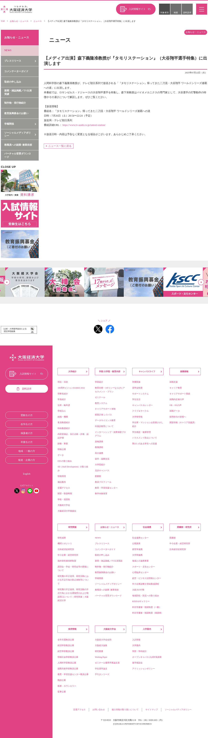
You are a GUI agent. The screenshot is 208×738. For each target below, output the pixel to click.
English (26, 474)
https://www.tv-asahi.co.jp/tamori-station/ (84, 125)
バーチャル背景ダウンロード (17, 155)
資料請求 (187, 12)
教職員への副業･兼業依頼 (18, 145)
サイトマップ (151, 709)
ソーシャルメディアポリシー (178, 709)
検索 (176, 12)
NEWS (7, 50)
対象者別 (164, 12)
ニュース (38, 21)
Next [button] (201, 282)
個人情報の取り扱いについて (125, 709)
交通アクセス (79, 709)
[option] (104, 282)
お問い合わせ (98, 709)
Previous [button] (6, 282)
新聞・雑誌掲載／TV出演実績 (18, 92)
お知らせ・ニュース (19, 21)
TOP (3, 21)
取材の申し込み (12, 82)
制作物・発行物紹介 (15, 103)
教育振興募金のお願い (16, 113)
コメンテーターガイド (16, 71)
